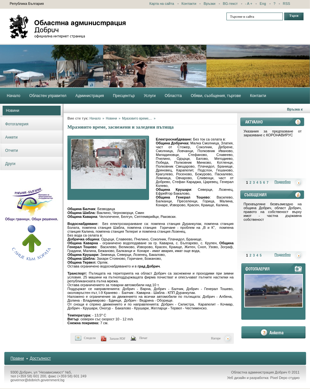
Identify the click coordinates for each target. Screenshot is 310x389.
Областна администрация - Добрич (67, 26)
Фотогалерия (16, 124)
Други (10, 163)
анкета (273, 332)
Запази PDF (117, 338)
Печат (143, 338)
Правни (17, 358)
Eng (263, 3)
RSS (286, 3)
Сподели (90, 338)
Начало (95, 118)
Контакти (189, 3)
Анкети (11, 137)
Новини (12, 110)
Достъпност (40, 358)
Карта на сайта (161, 3)
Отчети (11, 150)
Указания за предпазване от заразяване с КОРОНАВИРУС (273, 133)
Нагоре (216, 338)
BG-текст (230, 3)
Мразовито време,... (137, 118)
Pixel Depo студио (285, 378)
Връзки (209, 3)
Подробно (283, 182)
